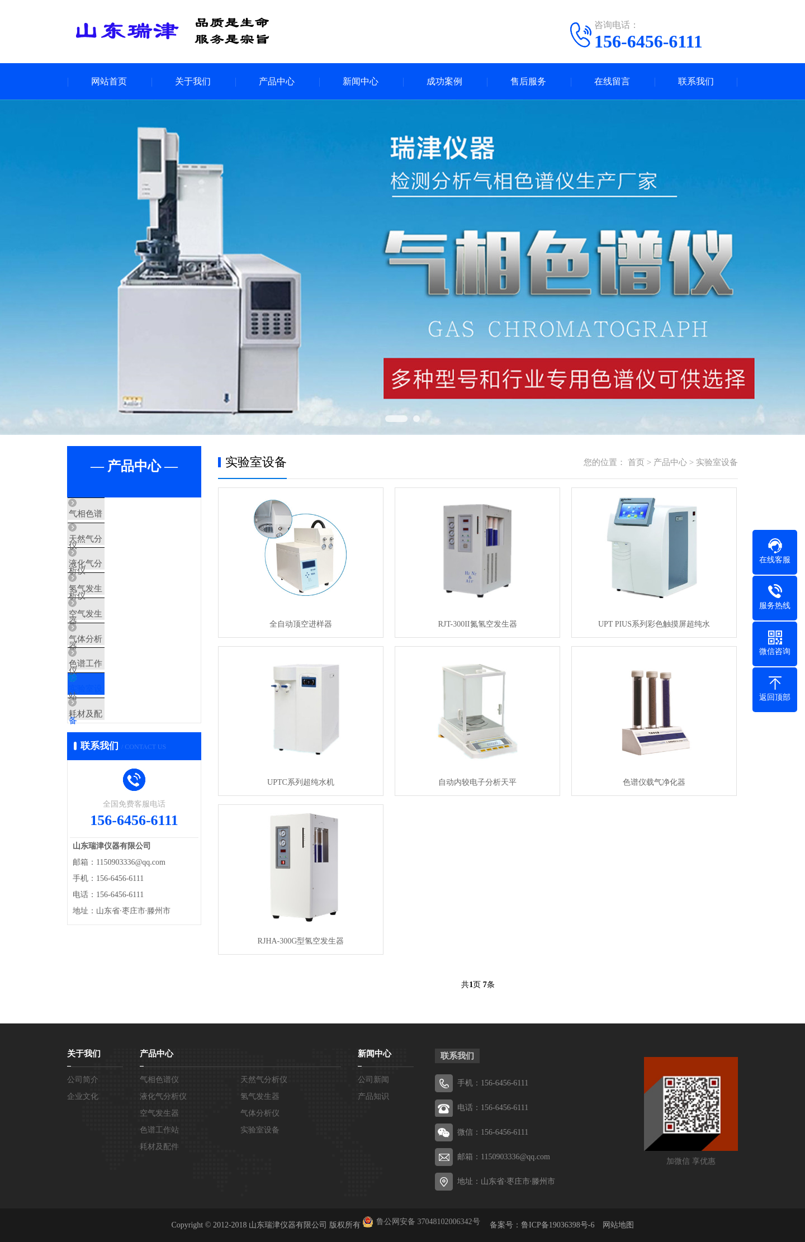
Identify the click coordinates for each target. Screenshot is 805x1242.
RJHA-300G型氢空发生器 (301, 941)
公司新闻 (373, 1079)
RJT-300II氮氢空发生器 (477, 624)
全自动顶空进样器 (300, 624)
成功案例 (444, 81)
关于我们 (193, 81)
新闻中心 (360, 81)
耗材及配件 (114, 778)
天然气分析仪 (118, 547)
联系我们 (696, 81)
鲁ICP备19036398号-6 (557, 1225)
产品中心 (277, 81)
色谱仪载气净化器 (654, 782)
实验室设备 (114, 745)
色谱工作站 (114, 712)
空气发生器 (114, 646)
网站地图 (618, 1225)
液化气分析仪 (118, 580)
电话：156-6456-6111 (492, 1107)
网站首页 (109, 81)
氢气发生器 (114, 613)
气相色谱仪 (114, 514)
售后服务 (528, 81)
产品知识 (373, 1096)
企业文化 (82, 1096)
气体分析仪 (114, 679)
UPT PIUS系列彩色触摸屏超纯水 (654, 624)
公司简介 (82, 1079)
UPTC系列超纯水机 (300, 782)
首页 (636, 462)
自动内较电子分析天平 (477, 782)
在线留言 (612, 81)
